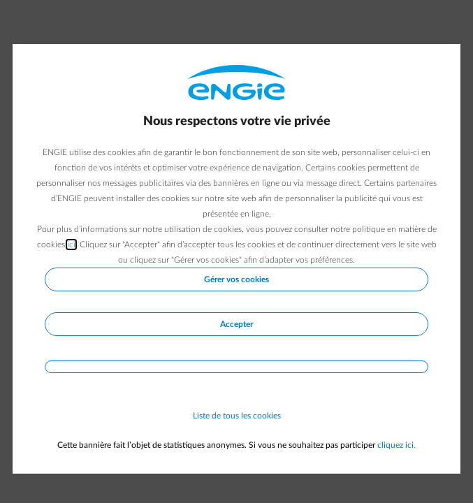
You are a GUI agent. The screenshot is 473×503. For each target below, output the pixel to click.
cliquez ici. (396, 445)
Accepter (236, 324)
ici (71, 244)
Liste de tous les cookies (237, 415)
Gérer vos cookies (236, 279)
